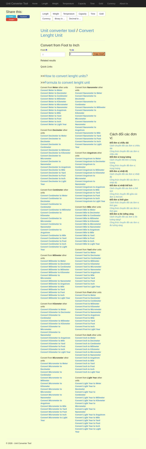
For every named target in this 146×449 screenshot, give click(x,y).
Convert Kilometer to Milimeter (55, 321)
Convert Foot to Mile (84, 318)
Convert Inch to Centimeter (88, 343)
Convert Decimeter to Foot (53, 175)
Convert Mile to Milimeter (87, 218)
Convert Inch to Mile (84, 360)
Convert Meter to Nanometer (54, 107)
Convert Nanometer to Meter (88, 93)
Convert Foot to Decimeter (87, 298)
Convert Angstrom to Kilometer (90, 173)
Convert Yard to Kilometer (87, 264)
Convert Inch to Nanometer (88, 355)
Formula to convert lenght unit (67, 82)
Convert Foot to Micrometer (88, 309)
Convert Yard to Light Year (87, 286)
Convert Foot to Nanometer (88, 312)
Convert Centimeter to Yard (53, 238)
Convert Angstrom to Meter (88, 158)
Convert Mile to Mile (84, 232)
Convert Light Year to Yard (87, 420)
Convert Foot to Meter (85, 295)
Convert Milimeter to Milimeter (55, 269)
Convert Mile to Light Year (87, 244)
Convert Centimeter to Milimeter (56, 210)
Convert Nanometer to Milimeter (90, 107)
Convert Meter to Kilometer (53, 101)
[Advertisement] (125, 77)
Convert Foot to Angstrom (87, 315)
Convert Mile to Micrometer (88, 224)
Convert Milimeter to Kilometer (55, 272)
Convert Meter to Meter (51, 90)
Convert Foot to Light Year (87, 329)
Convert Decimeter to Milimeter (55, 150)
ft (46, 50)
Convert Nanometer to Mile (88, 133)
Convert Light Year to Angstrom (90, 415)
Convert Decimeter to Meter (54, 136)
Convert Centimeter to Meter (54, 195)
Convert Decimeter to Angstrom (56, 167)
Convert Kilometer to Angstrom (55, 338)
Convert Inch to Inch (84, 369)
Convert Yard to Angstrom (87, 272)
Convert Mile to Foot (84, 238)
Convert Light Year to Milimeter (90, 397)
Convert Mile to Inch (84, 241)
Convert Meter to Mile (51, 113)
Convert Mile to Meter (85, 210)
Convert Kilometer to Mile (53, 341)
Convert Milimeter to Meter (53, 261)
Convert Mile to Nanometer (88, 227)
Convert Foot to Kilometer (87, 306)
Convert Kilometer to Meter (53, 309)
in (73, 50)
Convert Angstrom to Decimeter (90, 161)
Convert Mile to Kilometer (87, 221)
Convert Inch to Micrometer (88, 352)
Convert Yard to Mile (84, 275)
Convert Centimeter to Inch (53, 244)
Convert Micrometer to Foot (54, 412)
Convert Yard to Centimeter (88, 258)
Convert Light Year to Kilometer (90, 400)
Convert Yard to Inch (85, 284)
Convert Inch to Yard (85, 363)
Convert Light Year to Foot (87, 423)
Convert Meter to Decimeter (54, 93)
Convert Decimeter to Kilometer (56, 153)
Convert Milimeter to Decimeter (55, 264)
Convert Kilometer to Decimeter (56, 312)
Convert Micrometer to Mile (53, 406)
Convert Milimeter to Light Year (55, 298)
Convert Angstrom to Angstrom (90, 187)
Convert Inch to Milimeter (87, 346)
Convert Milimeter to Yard (53, 289)
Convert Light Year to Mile (87, 417)
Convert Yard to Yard (85, 278)
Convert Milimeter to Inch (53, 295)
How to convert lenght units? (66, 76)
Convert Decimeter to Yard (53, 173)
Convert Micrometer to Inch (54, 415)
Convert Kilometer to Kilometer (55, 323)
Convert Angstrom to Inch (87, 198)
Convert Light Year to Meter (88, 383)
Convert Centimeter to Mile (53, 235)
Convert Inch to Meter (85, 338)
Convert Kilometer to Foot (53, 346)
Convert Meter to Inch (51, 121)
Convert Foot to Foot (85, 323)
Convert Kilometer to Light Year (56, 352)
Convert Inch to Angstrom (87, 358)
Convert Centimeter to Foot (53, 241)
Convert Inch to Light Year (87, 372)
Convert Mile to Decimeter (87, 212)
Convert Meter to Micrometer (54, 104)
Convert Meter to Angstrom (53, 110)
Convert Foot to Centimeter (88, 301)
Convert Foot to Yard (85, 321)
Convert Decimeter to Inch (53, 178)
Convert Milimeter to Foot (53, 292)
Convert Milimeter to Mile (52, 286)
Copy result (99, 54)
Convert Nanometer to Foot (88, 138)
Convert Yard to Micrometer (88, 267)
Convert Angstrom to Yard (87, 193)
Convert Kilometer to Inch (53, 349)
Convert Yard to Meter (85, 252)
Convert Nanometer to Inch (88, 141)
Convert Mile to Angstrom (87, 230)
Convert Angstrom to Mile (87, 190)
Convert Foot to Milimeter (87, 304)
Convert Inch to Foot (85, 366)
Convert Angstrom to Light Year (90, 201)
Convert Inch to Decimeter (87, 341)
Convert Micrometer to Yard (54, 409)
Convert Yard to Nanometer (88, 269)
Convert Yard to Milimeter (87, 261)
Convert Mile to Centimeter (88, 215)
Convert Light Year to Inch (87, 426)
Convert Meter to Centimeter (54, 96)
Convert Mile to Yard (84, 235)
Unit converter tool (58, 30)
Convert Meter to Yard (51, 116)
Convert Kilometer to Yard (53, 343)
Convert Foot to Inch (85, 326)
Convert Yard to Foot (85, 281)
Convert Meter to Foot (51, 119)
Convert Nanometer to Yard (88, 136)
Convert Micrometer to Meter (54, 363)
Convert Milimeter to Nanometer (56, 281)
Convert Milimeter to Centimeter (56, 267)
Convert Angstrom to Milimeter (89, 170)
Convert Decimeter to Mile (53, 170)
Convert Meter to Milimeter (53, 99)
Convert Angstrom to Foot (87, 195)
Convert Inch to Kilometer (87, 349)
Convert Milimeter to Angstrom (55, 284)
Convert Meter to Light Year (54, 124)
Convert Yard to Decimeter (87, 255)
